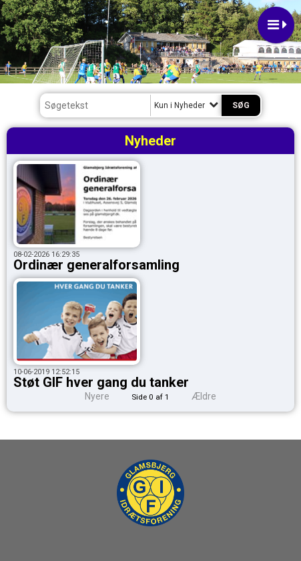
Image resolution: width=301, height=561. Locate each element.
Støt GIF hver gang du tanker (101, 382)
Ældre (213, 396)
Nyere (89, 396)
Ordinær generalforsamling (96, 265)
